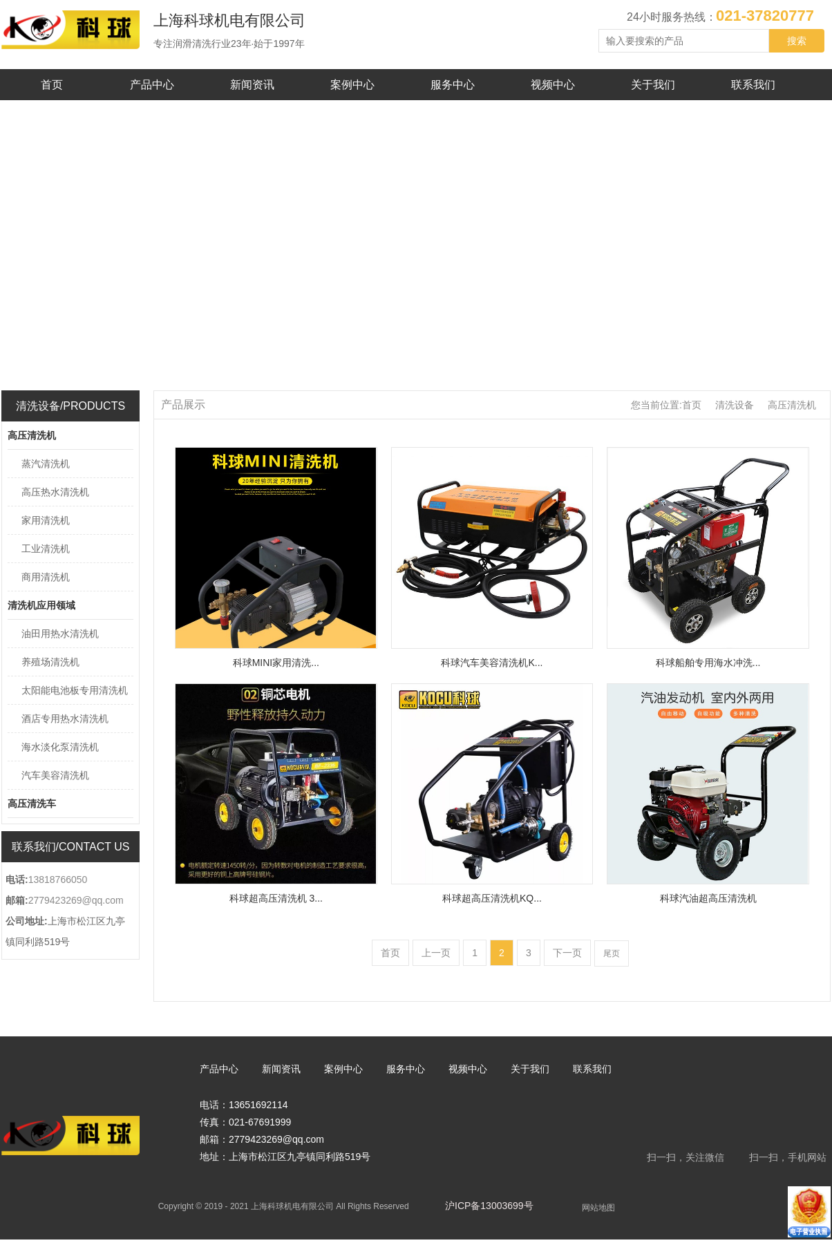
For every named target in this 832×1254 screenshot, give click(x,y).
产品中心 (152, 85)
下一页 (567, 952)
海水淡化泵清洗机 (60, 746)
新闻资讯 (252, 85)
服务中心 (453, 85)
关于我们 (653, 85)
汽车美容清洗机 (55, 775)
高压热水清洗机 (55, 491)
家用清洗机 (45, 520)
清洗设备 (734, 404)
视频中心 (553, 85)
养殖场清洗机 (50, 661)
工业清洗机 (45, 548)
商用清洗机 (45, 576)
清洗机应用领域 (41, 605)
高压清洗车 (32, 803)
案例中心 (352, 85)
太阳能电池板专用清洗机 (74, 690)
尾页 (611, 953)
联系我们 (753, 85)
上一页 (436, 952)
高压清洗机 (32, 435)
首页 (52, 85)
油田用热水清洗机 (60, 633)
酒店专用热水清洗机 (64, 718)
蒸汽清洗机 (45, 463)
